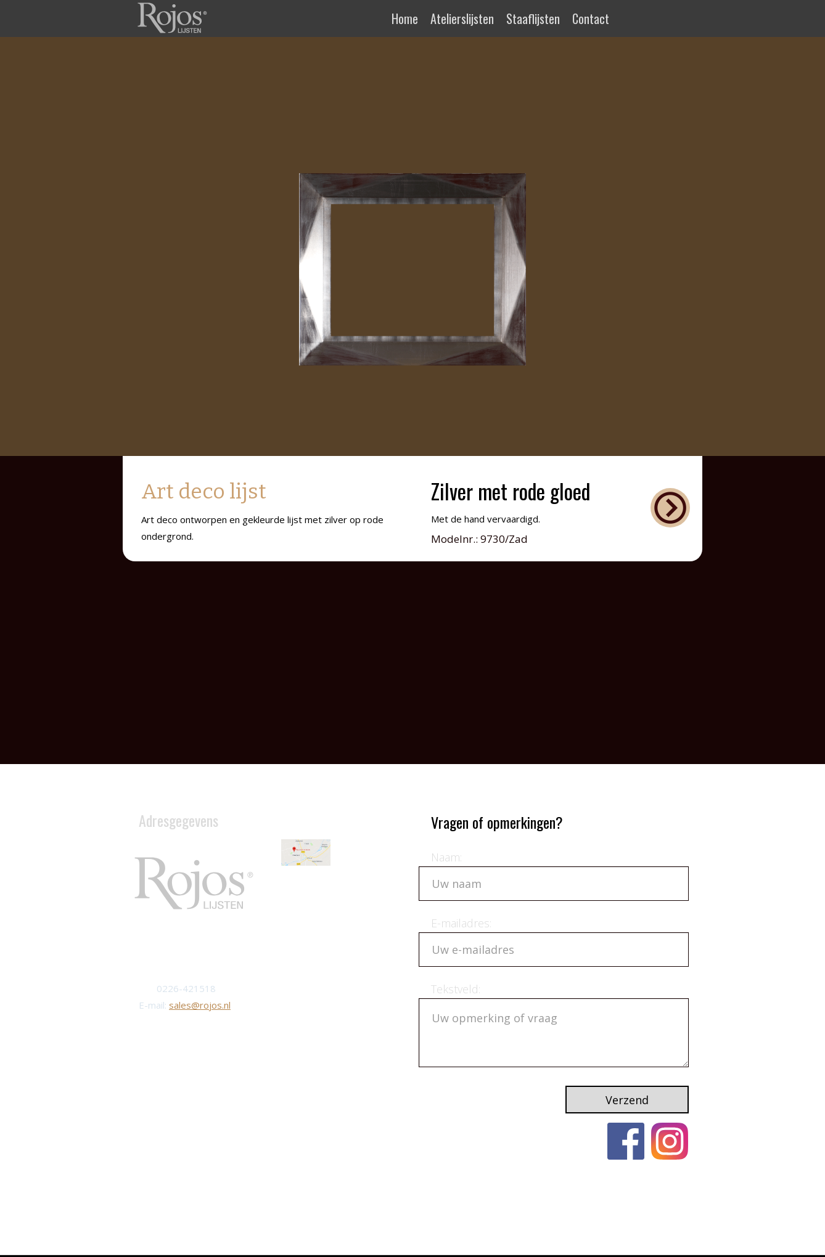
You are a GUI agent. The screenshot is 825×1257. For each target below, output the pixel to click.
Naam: (446, 857)
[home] (173, 17)
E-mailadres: (461, 923)
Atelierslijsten (462, 18)
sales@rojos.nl (200, 1005)
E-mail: (154, 1005)
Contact (590, 18)
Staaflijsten (533, 18)
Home (405, 18)
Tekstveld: (455, 989)
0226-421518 (186, 988)
